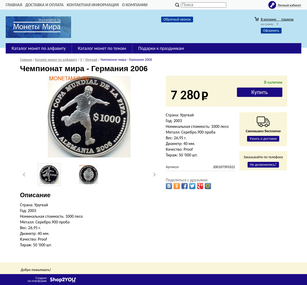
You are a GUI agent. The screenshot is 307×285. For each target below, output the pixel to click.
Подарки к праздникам (161, 48)
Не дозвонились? (263, 164)
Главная (14, 4)
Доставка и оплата (44, 4)
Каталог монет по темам (102, 48)
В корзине (277, 19)
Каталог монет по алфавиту (39, 48)
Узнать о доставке (263, 138)
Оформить (271, 30)
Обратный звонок (177, 19)
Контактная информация (93, 4)
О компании (135, 4)
